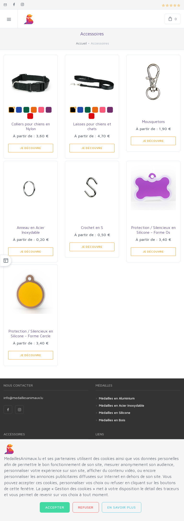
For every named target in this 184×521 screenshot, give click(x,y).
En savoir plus (121, 507)
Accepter (54, 507)
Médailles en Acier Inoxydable (121, 405)
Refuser (86, 507)
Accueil (81, 43)
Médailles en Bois (112, 420)
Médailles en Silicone (114, 412)
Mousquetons (153, 121)
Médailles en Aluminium (117, 398)
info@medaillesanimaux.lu (23, 398)
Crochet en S (92, 227)
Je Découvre (30, 148)
